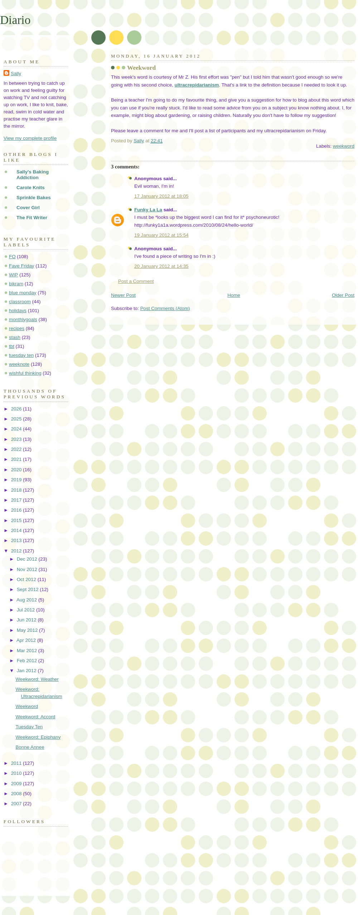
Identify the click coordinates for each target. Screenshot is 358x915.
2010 (17, 773)
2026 (17, 409)
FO (12, 256)
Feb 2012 (27, 660)
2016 (17, 510)
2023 (17, 439)
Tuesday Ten (29, 726)
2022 (17, 449)
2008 (17, 793)
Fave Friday (21, 266)
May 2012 (28, 630)
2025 (17, 419)
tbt (11, 346)
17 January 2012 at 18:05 (161, 196)
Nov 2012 (28, 569)
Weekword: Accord (35, 716)
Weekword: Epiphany (38, 737)
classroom (20, 301)
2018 (17, 490)
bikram (16, 283)
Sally (16, 73)
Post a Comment (136, 281)
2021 (17, 459)
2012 (17, 551)
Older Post (343, 295)
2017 (17, 500)
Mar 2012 (27, 650)
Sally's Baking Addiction (32, 174)
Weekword (26, 706)
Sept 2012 (28, 589)
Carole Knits (30, 187)
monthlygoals (23, 319)
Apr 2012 (26, 640)
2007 (17, 803)
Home (233, 295)
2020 (17, 469)
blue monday (23, 292)
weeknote (19, 364)
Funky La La (148, 209)
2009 (17, 783)
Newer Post (123, 295)
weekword (343, 146)
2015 (17, 520)
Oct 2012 (27, 579)
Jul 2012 (26, 610)
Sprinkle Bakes (33, 197)
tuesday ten (21, 355)
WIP (13, 274)
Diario (15, 19)
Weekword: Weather (37, 679)
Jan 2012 (27, 670)
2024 (17, 429)
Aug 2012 (27, 599)
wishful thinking (25, 373)
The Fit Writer (31, 217)
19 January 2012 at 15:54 (161, 235)
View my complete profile (30, 138)
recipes (16, 328)
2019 (17, 479)
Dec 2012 (28, 559)
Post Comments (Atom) (165, 308)
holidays (17, 310)
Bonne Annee (29, 747)
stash (14, 337)
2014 (17, 530)
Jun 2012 (27, 620)
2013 (17, 540)
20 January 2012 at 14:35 (161, 266)
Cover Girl (28, 207)
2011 (17, 763)
